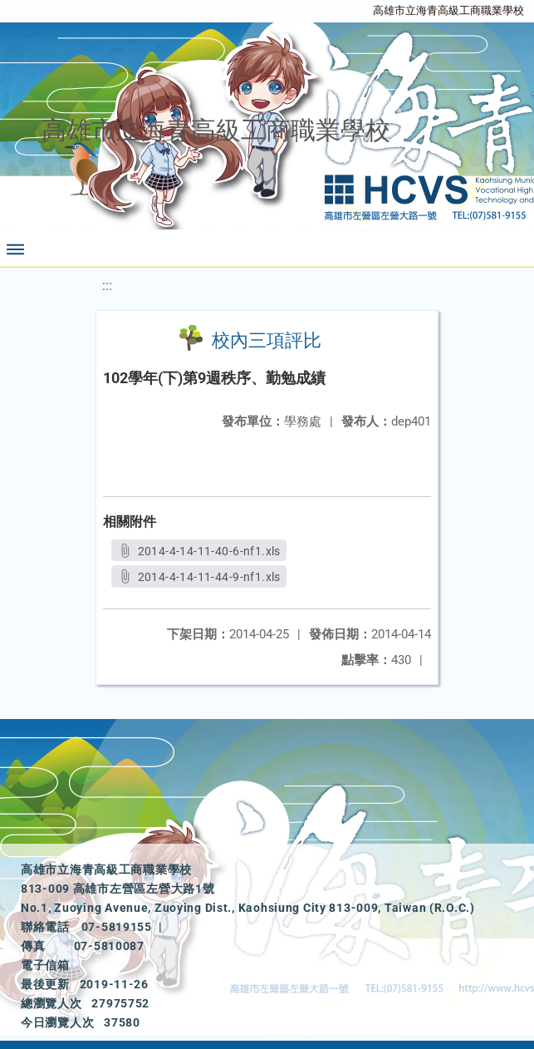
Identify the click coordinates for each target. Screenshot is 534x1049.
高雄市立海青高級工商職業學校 (448, 10)
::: (107, 285)
